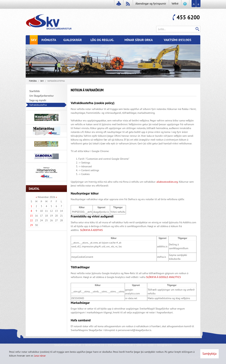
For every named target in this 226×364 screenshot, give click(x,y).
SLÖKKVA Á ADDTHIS (91, 230)
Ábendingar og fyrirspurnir (150, 3)
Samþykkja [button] (209, 354)
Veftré (175, 3)
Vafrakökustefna (56, 81)
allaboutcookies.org (167, 181)
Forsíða (33, 81)
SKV (42, 81)
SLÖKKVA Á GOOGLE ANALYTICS (163, 277)
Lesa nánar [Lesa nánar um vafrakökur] (40, 355)
